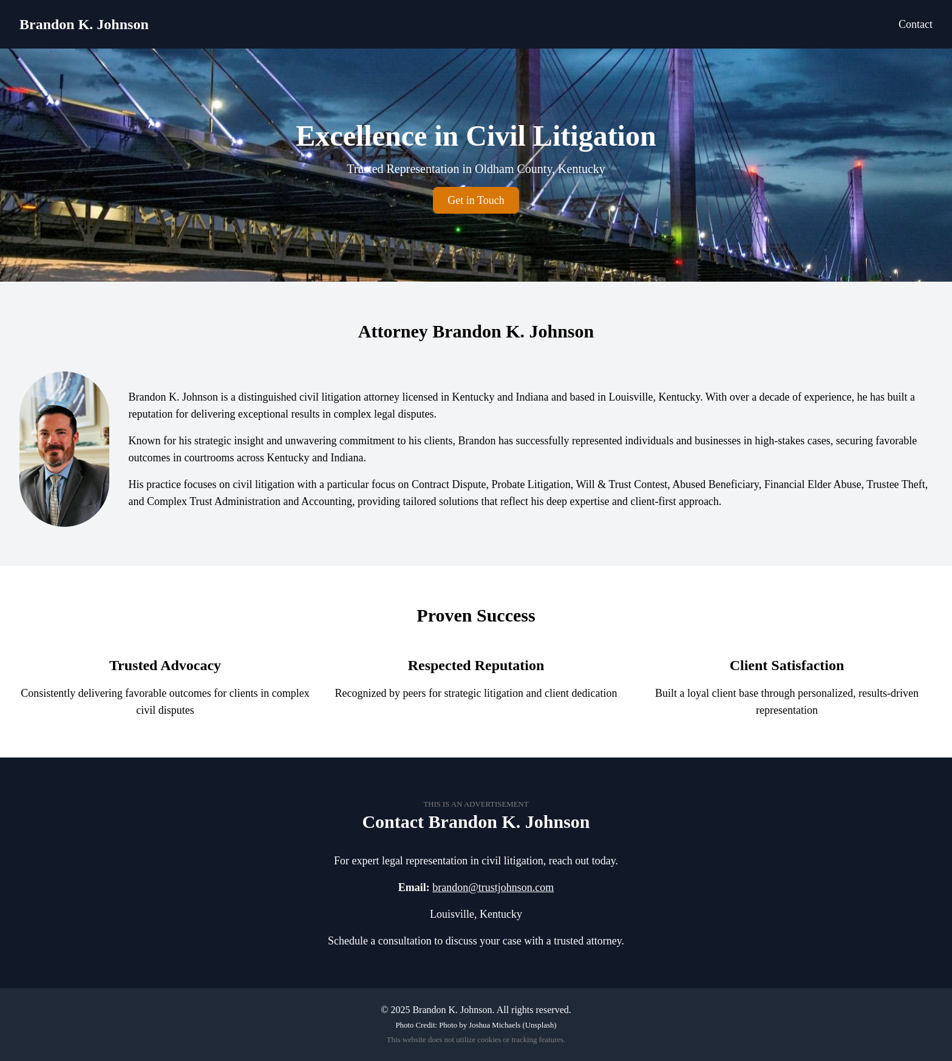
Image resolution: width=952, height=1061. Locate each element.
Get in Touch (475, 200)
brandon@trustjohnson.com (493, 887)
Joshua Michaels (494, 1025)
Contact (916, 24)
